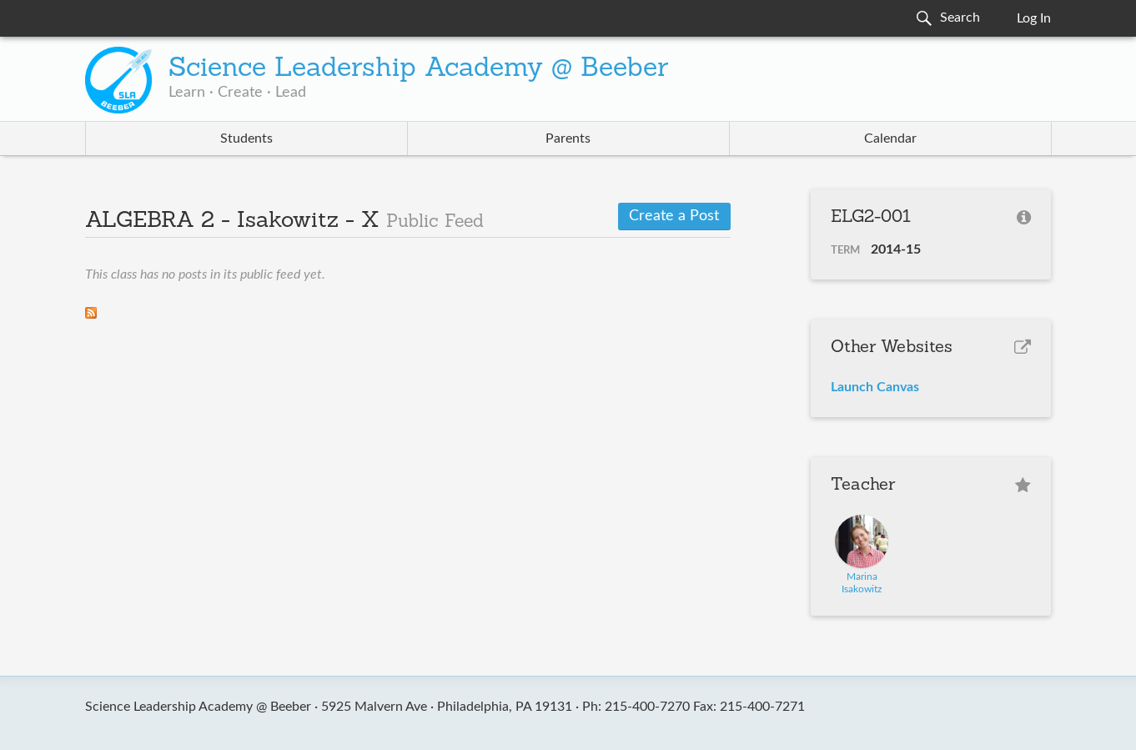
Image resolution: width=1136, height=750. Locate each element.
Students (246, 138)
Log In (1034, 18)
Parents (568, 138)
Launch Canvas (875, 387)
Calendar (890, 138)
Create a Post (674, 216)
